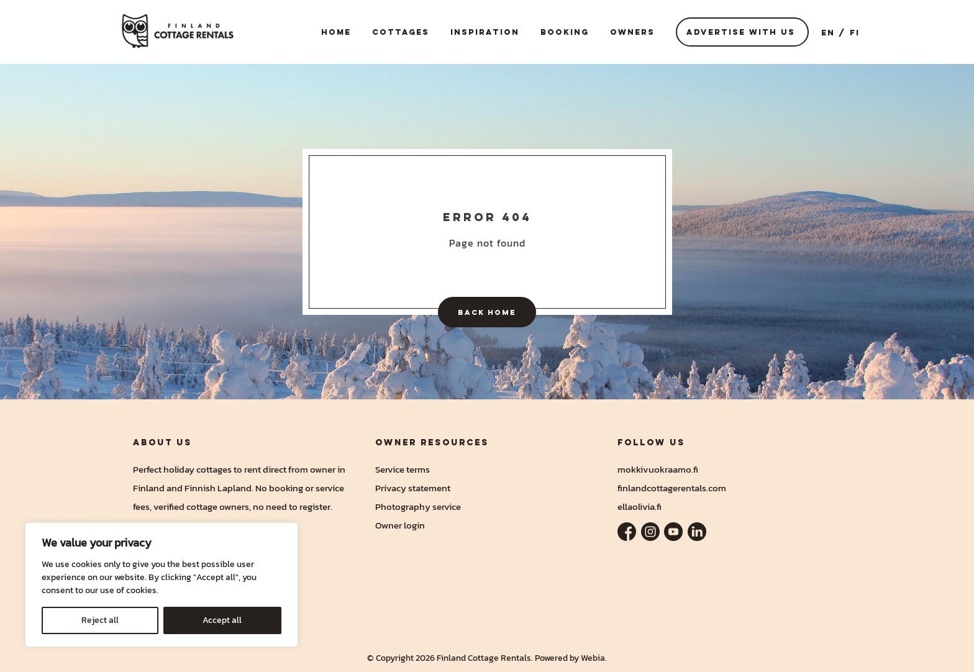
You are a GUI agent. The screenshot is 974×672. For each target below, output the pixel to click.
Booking (564, 32)
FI (855, 32)
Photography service (418, 506)
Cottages (400, 32)
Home (336, 32)
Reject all (100, 620)
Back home (487, 312)
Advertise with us (740, 32)
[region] (161, 584)
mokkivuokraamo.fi (657, 469)
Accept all (222, 620)
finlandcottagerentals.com (671, 488)
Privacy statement (412, 488)
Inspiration (484, 32)
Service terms (402, 469)
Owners (632, 32)
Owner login (400, 525)
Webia (593, 658)
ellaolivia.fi (639, 506)
